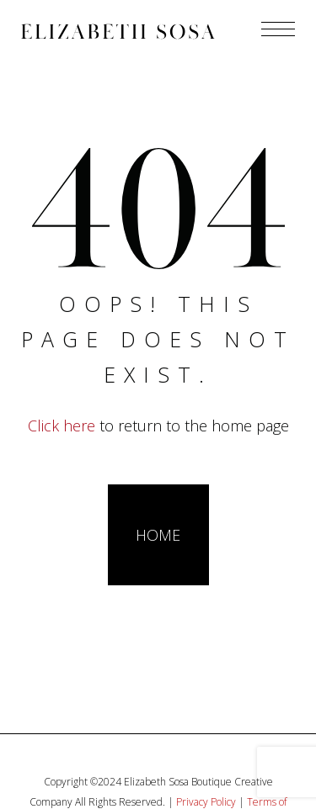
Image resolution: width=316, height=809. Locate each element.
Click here (61, 425)
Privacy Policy (206, 802)
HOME (158, 535)
